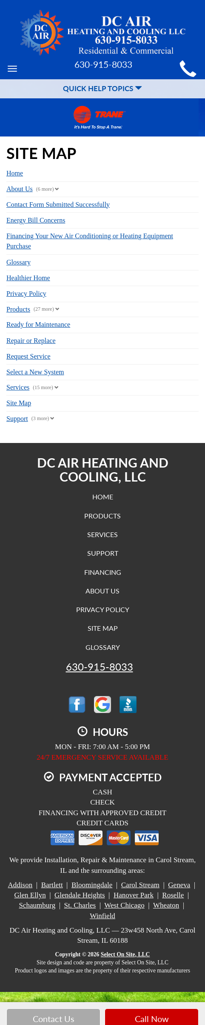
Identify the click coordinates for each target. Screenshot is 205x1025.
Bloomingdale (91, 885)
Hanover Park (134, 895)
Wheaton (166, 905)
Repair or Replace (31, 340)
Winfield (102, 916)
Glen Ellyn (30, 895)
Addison (20, 885)
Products (18, 309)
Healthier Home (28, 277)
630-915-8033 (99, 667)
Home (14, 173)
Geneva (179, 885)
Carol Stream (140, 885)
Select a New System (35, 372)
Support (17, 418)
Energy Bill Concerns (35, 220)
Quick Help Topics (102, 88)
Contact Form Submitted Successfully (58, 204)
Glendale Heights (79, 895)
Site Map (18, 403)
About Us (19, 188)
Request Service (28, 356)
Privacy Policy (26, 293)
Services (17, 387)
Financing (102, 572)
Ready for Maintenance (38, 324)
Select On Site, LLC (125, 954)
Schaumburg (37, 905)
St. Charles (80, 905)
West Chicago (124, 905)
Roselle (173, 895)
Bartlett (52, 885)
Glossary (18, 262)
